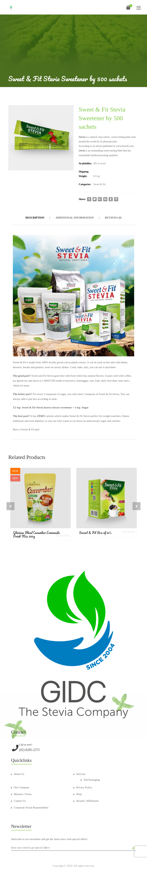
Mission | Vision (23, 791)
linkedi (105, 199)
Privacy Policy (84, 784)
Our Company (21, 784)
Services (80, 771)
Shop (79, 791)
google (100, 199)
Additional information (75, 217)
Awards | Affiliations (87, 797)
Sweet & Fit (99, 184)
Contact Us (20, 797)
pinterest (116, 199)
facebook (89, 199)
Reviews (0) (113, 217)
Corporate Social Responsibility (31, 804)
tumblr (111, 199)
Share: (82, 199)
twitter (94, 199)
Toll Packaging (91, 776)
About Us (19, 771)
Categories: (85, 184)
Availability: (85, 163)
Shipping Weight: (84, 174)
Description (35, 217)
